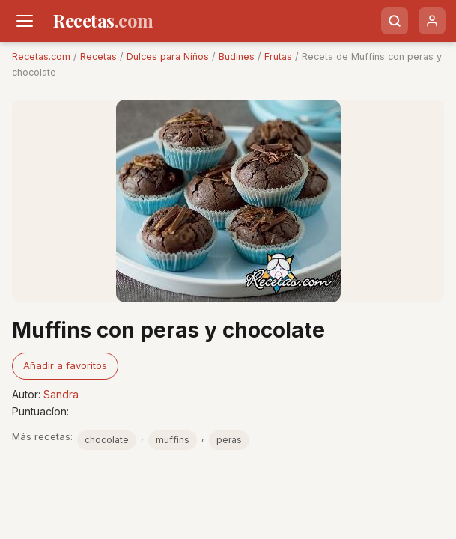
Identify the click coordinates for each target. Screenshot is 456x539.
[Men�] (24, 21)
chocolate (107, 439)
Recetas (98, 56)
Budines (237, 56)
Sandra (61, 394)
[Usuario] (432, 20)
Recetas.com (41, 56)
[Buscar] (394, 20)
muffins (172, 439)
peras (229, 439)
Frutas (278, 56)
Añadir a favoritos (65, 365)
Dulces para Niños (168, 56)
